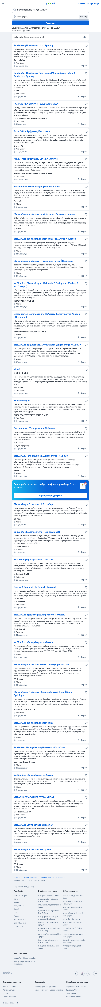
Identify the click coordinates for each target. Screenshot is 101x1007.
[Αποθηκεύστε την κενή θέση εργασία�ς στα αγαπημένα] (86, 159)
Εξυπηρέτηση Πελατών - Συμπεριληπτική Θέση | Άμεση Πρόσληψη (43, 694)
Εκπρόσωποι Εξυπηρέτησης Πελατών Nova (37, 186)
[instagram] (82, 973)
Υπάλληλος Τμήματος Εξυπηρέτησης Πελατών (39, 614)
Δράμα (16, 902)
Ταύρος (16, 916)
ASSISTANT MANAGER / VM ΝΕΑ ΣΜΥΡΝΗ (36, 159)
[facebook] (75, 973)
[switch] (85, 37)
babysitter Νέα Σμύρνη (71, 919)
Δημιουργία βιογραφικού (50, 495)
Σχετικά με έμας (9, 986)
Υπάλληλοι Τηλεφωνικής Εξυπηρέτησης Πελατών (41, 455)
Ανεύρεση (50, 23)
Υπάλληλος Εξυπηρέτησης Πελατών (33, 825)
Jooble (16, 1003)
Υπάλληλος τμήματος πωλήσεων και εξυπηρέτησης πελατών (47, 344)
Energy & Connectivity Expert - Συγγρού (35, 587)
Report (82, 65)
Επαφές (6, 993)
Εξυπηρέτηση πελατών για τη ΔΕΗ (32, 849)
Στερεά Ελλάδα (20, 926)
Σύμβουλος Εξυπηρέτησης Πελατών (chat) (37, 532)
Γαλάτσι (17, 899)
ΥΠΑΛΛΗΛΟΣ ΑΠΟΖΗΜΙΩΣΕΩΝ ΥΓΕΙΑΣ (34, 797)
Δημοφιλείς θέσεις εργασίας (25, 958)
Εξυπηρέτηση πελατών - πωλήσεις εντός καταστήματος (45, 214)
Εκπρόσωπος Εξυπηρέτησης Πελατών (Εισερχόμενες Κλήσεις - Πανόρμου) (47, 315)
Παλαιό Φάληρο (20, 895)
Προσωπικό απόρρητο (74, 997)
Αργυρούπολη (19, 906)
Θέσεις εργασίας (9, 997)
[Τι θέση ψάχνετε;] (50, 10)
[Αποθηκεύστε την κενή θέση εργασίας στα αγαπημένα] (86, 45)
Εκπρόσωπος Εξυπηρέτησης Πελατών (34, 428)
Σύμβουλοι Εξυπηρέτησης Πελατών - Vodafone (39, 747)
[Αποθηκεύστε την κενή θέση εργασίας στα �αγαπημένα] (86, 504)
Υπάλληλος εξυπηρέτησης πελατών (33, 642)
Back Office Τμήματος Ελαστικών (32, 131)
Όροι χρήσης (71, 993)
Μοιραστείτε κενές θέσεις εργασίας (49, 990)
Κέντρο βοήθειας (9, 990)
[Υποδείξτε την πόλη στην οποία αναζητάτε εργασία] (50, 17)
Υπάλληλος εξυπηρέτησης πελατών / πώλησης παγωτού (45, 239)
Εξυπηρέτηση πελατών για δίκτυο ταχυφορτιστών (41, 664)
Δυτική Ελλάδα (20, 923)
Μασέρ (17, 369)
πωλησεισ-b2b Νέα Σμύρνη (48, 895)
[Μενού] (3, 3)
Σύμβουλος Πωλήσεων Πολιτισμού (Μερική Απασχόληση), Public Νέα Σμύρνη (44, 74)
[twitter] (88, 973)
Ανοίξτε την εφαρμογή (88, 3)
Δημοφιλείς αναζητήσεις (25, 886)
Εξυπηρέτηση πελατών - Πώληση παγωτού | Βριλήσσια (43, 261)
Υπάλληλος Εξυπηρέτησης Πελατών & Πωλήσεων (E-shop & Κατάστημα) (46, 285)
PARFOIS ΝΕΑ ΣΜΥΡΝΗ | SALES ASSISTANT (37, 104)
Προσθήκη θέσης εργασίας (45, 986)
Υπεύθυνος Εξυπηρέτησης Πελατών (33, 559)
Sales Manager (22, 400)
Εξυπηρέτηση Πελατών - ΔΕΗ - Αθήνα (34, 504)
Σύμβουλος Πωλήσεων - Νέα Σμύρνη (33, 45)
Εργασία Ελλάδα (72, 990)
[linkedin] (95, 973)
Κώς (15, 913)
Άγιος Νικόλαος (20, 919)
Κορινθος (17, 909)
